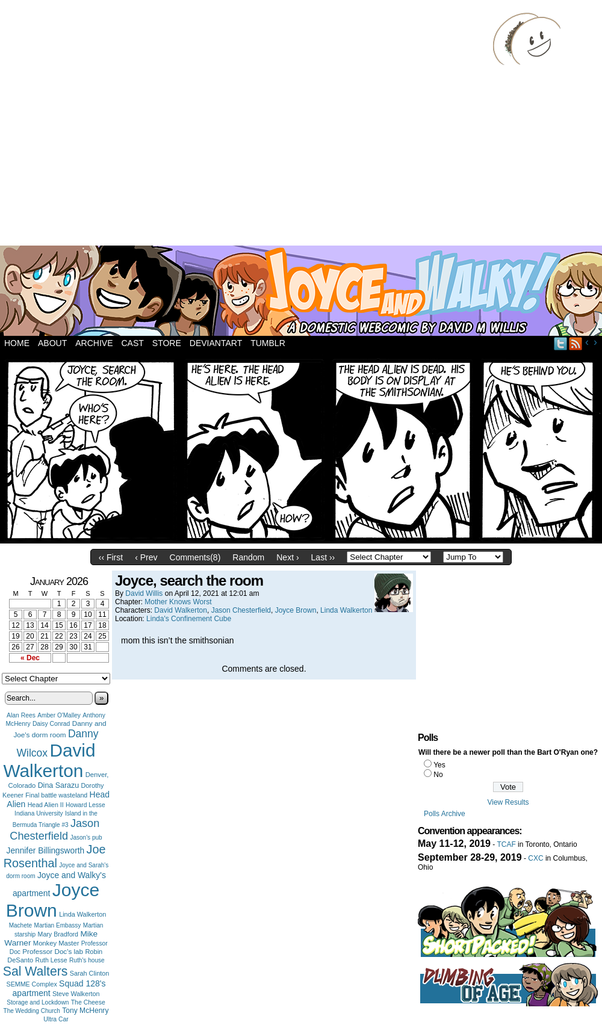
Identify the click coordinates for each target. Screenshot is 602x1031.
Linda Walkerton (82, 914)
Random (248, 557)
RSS (575, 343)
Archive (94, 343)
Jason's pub (86, 837)
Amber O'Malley (59, 715)
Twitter (560, 343)
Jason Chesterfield (54, 829)
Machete (21, 925)
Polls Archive (444, 814)
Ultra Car (56, 1019)
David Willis (144, 593)
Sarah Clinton (89, 973)
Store (166, 343)
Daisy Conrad (51, 723)
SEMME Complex (32, 984)
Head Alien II (46, 804)
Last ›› (323, 557)
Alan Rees (21, 715)
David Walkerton (50, 760)
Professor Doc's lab (52, 951)
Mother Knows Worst (177, 602)
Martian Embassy (57, 925)
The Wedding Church (32, 1011)
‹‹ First (111, 557)
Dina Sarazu (58, 785)
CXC (535, 858)
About (52, 343)
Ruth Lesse (51, 960)
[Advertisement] (113, 125)
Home (16, 343)
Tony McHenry (85, 1010)
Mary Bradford (58, 934)
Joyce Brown (52, 900)
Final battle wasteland (56, 795)
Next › (287, 557)
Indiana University (38, 813)
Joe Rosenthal (55, 856)
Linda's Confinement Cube (188, 619)
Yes (439, 765)
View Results (508, 802)
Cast (132, 343)
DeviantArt (216, 343)
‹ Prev (146, 557)
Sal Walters (35, 971)
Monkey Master (56, 943)
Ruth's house (87, 960)
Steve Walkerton (75, 993)
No (437, 774)
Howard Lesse (85, 805)
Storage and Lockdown (38, 1002)
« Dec (30, 658)
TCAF (506, 844)
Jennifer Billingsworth (46, 850)
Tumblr (267, 343)
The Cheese (88, 1002)
